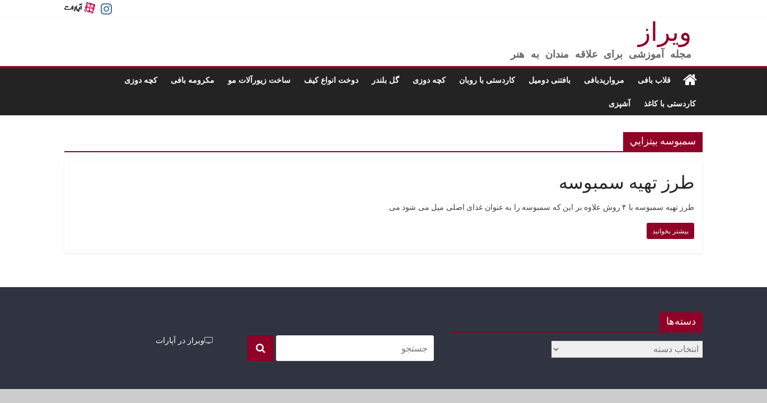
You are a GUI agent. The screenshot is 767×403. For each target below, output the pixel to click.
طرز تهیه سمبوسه (626, 182)
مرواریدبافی (604, 79)
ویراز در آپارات (184, 340)
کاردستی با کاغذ (670, 103)
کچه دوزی (429, 79)
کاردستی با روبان (487, 79)
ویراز (664, 32)
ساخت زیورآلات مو (259, 79)
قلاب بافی (654, 79)
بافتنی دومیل (549, 79)
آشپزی (619, 103)
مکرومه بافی (192, 79)
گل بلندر (385, 79)
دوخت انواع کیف (331, 79)
